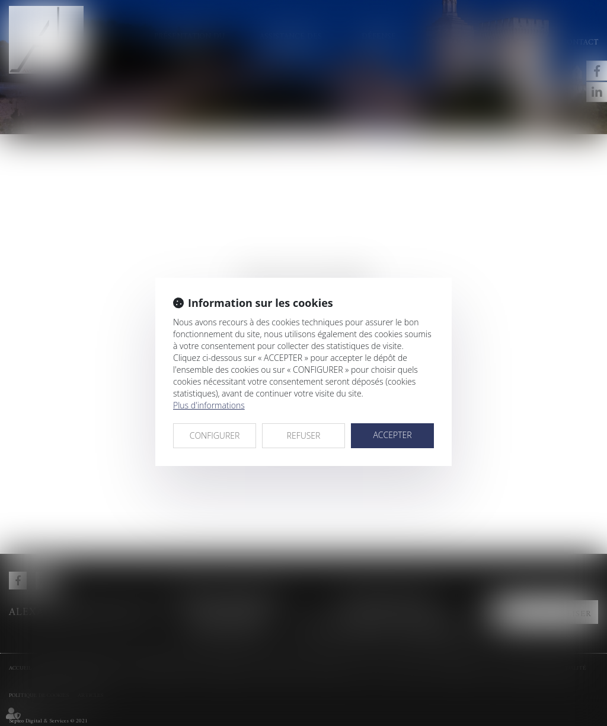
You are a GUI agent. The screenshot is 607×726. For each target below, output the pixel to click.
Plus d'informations (209, 405)
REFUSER (304, 435)
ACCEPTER (392, 434)
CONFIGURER (215, 435)
